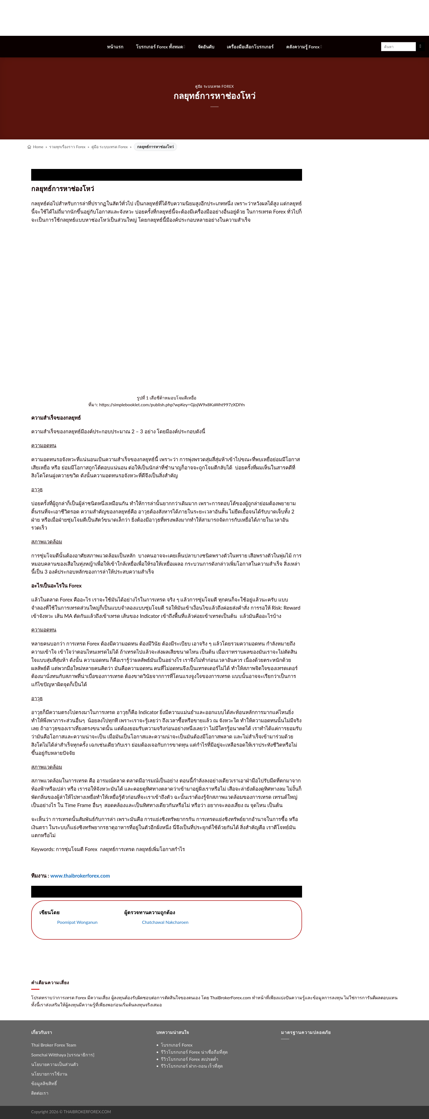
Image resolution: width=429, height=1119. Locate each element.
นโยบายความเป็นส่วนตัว (54, 1064)
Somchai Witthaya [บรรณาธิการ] (62, 1054)
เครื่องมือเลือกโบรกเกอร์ (250, 46)
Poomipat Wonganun (77, 922)
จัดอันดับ (206, 46)
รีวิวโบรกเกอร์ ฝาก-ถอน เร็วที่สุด (192, 1065)
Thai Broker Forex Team (53, 1044)
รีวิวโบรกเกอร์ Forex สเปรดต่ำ (189, 1059)
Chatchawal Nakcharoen (165, 922)
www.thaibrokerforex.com (80, 876)
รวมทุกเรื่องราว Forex (67, 146)
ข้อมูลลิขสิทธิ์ (44, 1083)
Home (38, 146)
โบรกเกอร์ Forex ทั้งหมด (160, 46)
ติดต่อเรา (39, 1092)
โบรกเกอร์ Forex (176, 1044)
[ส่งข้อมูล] (420, 46)
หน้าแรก (115, 46)
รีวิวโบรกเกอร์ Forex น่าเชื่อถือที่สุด (194, 1051)
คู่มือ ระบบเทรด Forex (214, 86)
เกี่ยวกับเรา (41, 1032)
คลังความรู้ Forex (304, 46)
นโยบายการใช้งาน (49, 1073)
